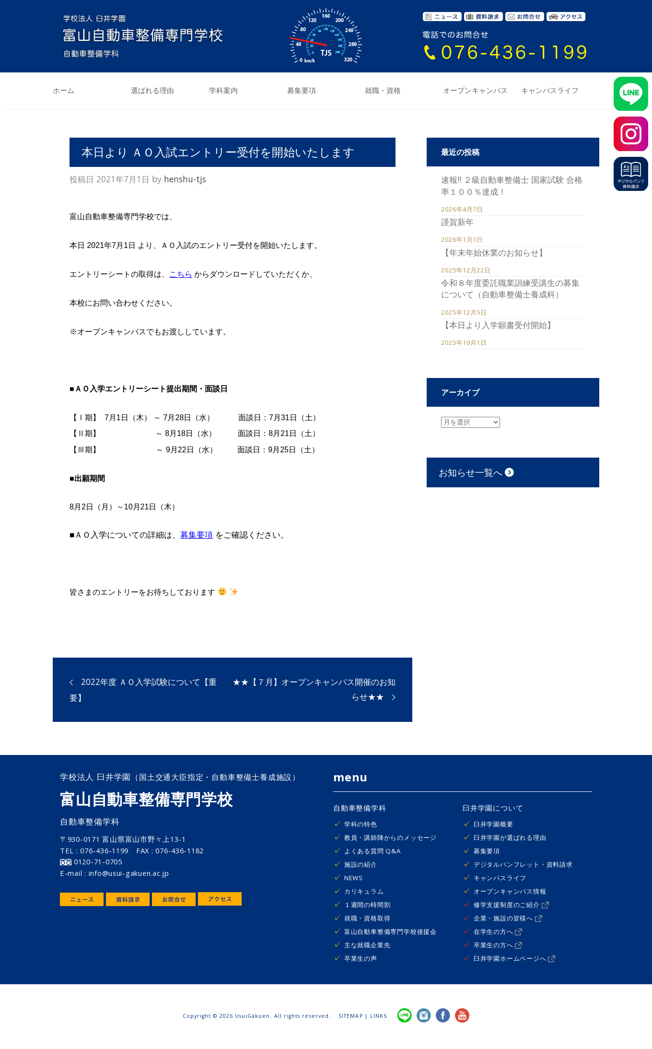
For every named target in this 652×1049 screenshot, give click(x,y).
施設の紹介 (360, 864)
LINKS (378, 1016)
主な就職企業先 (367, 945)
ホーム (63, 90)
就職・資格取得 (367, 918)
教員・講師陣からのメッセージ (390, 837)
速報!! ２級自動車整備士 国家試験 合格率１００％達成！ (511, 185)
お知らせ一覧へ (476, 472)
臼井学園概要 (493, 824)
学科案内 (223, 90)
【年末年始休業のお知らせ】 (494, 252)
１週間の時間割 (367, 904)
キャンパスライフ (550, 90)
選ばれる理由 (152, 90)
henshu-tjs (185, 179)
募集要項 (301, 90)
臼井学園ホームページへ (515, 958)
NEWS (353, 877)
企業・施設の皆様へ (508, 918)
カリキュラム (364, 891)
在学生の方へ (498, 931)
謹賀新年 (457, 221)
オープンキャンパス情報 (510, 891)
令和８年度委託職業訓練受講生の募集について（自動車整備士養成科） (510, 288)
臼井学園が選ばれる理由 (510, 837)
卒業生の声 (360, 958)
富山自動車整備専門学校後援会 (390, 931)
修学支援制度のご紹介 (511, 904)
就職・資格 (383, 90)
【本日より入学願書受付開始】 (498, 324)
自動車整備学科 (359, 808)
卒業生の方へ (498, 945)
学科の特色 (360, 824)
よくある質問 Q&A (372, 851)
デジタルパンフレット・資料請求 (523, 864)
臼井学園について (493, 808)
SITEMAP (350, 1016)
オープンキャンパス (475, 90)
